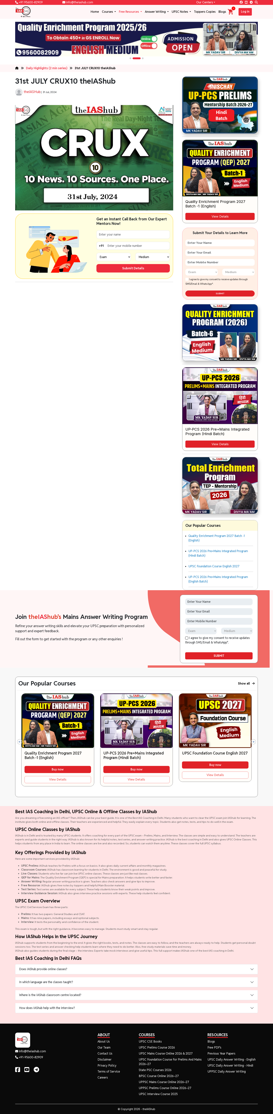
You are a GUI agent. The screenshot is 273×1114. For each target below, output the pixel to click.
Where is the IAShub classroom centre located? (50, 995)
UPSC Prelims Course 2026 (157, 1047)
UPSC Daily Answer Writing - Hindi (230, 1065)
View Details (220, 216)
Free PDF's (214, 1047)
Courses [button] (108, 12)
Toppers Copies (205, 12)
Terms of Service (109, 1071)
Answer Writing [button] (155, 12)
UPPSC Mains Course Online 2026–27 (164, 1082)
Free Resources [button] (129, 12)
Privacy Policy (107, 1065)
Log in (245, 12)
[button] (130, 58)
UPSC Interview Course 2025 (158, 1094)
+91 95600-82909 (29, 2)
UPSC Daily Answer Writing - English (231, 1059)
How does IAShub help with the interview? (47, 1008)
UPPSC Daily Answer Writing (226, 1071)
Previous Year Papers (221, 1053)
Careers (103, 1077)
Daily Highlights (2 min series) (47, 68)
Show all (246, 683)
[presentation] (19, 741)
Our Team (104, 1047)
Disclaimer (105, 1059)
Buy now (58, 769)
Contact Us (105, 1053)
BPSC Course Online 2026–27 (159, 1076)
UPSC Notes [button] (180, 12)
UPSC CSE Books (150, 1041)
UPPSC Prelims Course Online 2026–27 (165, 1088)
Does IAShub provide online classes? (43, 969)
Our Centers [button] (204, 2)
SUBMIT (220, 293)
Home (95, 12)
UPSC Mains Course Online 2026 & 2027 (166, 1053)
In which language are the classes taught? (46, 982)
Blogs (222, 12)
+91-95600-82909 (29, 1057)
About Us (104, 1041)
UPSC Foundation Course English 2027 (213, 566)
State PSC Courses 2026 (155, 1070)
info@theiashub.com (77, 2)
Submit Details (133, 268)
